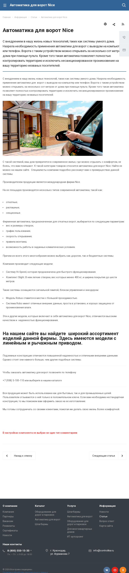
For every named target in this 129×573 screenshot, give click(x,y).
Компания (8, 511)
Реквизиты (9, 526)
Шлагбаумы (41, 524)
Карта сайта (106, 526)
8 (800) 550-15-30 (18, 550)
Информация (107, 505)
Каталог (40, 505)
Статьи (103, 516)
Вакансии (8, 521)
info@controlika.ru (103, 550)
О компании (10, 505)
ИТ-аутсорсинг (75, 536)
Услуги (71, 505)
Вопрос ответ (106, 521)
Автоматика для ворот (47, 519)
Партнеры (8, 516)
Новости (7, 535)
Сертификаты (10, 530)
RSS (123, 24)
